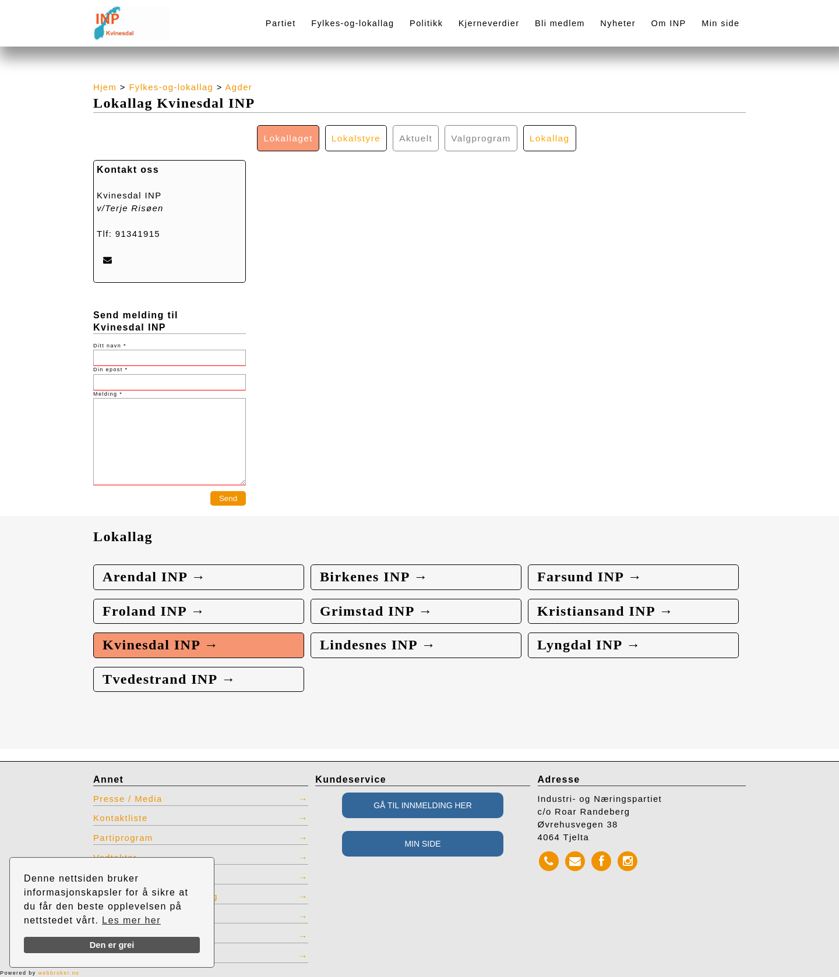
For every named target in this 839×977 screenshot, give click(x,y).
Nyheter (618, 23)
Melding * (107, 394)
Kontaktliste (120, 818)
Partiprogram (123, 838)
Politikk (426, 23)
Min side (720, 23)
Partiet (281, 23)
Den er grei (112, 945)
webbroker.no (58, 973)
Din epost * (110, 369)
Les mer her (131, 920)
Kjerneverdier (489, 23)
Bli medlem (560, 23)
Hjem (105, 87)
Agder (239, 87)
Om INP (668, 23)
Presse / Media (128, 799)
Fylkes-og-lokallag (352, 23)
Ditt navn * (109, 346)
